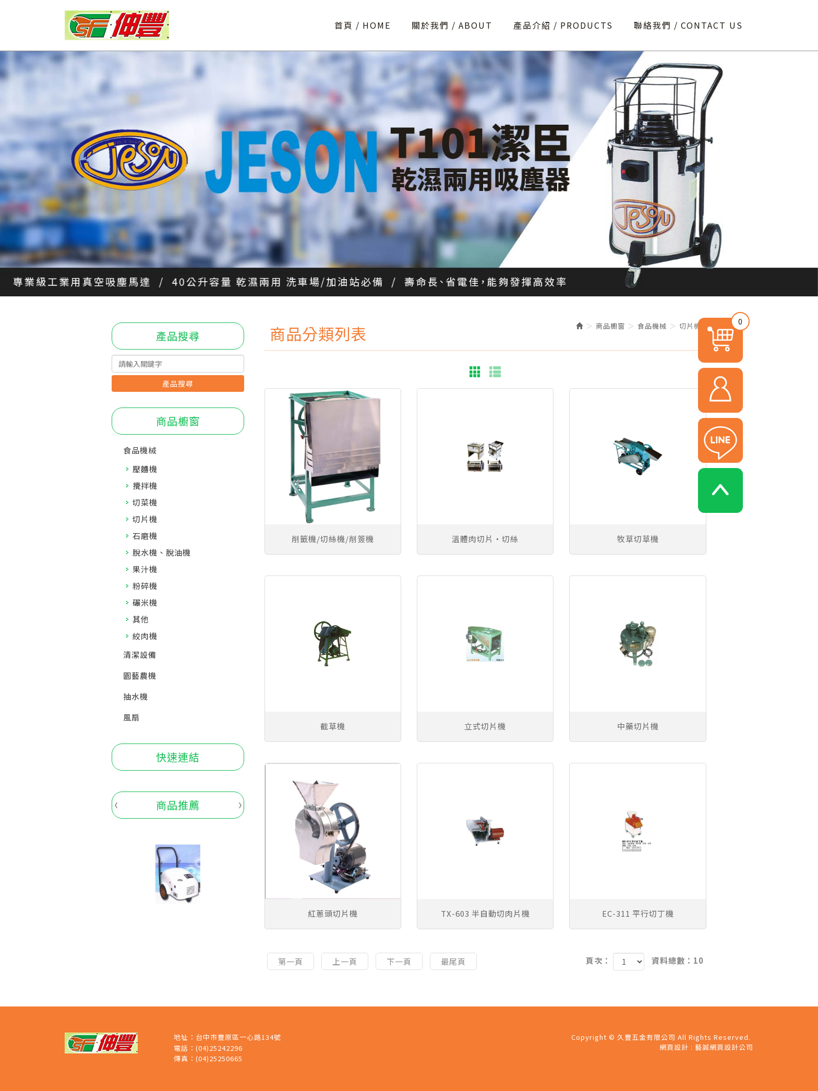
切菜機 (145, 502)
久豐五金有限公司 (117, 25)
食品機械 (140, 450)
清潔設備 (140, 654)
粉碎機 (145, 585)
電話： (185, 1048)
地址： (185, 1037)
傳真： (185, 1058)
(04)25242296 (219, 1048)
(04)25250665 (219, 1058)
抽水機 (135, 696)
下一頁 (399, 961)
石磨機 (145, 535)
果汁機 (145, 569)
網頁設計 (674, 1047)
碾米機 (145, 602)
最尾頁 (453, 961)
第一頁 (290, 961)
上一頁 (344, 961)
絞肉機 (145, 635)
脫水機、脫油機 (162, 552)
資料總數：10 (678, 960)
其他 (141, 619)
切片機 (145, 518)
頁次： (598, 960)
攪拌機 (145, 485)
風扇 (131, 717)
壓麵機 (145, 468)
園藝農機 (140, 675)
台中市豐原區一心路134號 (238, 1037)
